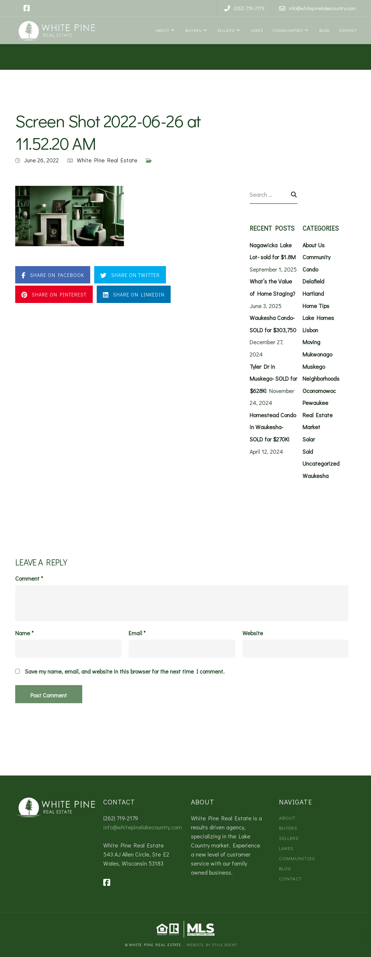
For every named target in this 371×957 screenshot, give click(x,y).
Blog (323, 30)
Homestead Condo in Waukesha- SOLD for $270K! (273, 427)
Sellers (225, 30)
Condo (310, 269)
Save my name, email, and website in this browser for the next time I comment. (125, 671)
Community (316, 257)
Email (137, 633)
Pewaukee (315, 402)
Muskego (314, 366)
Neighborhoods (321, 378)
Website (252, 633)
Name (24, 633)
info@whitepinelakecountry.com (142, 827)
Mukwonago (317, 354)
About (162, 30)
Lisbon (310, 330)
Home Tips (316, 305)
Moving (311, 342)
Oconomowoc (319, 390)
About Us (314, 245)
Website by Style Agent (212, 944)
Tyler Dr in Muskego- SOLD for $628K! (273, 378)
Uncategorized (321, 463)
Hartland (313, 293)
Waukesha (316, 475)
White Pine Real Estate (107, 160)
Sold (308, 451)
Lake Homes (318, 317)
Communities (287, 30)
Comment (29, 578)
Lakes (256, 30)
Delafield (313, 281)
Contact (347, 30)
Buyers (192, 30)
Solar (309, 439)
